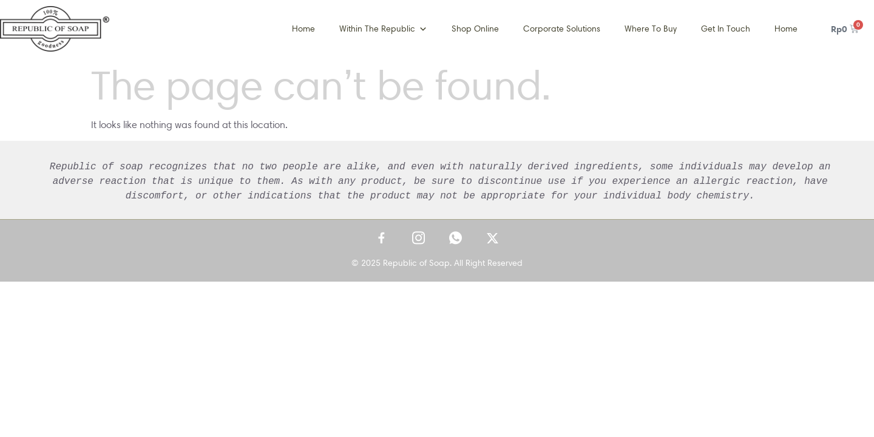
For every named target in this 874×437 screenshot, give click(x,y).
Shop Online (475, 29)
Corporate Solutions (561, 29)
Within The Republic (383, 29)
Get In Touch (725, 29)
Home (303, 29)
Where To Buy (651, 29)
